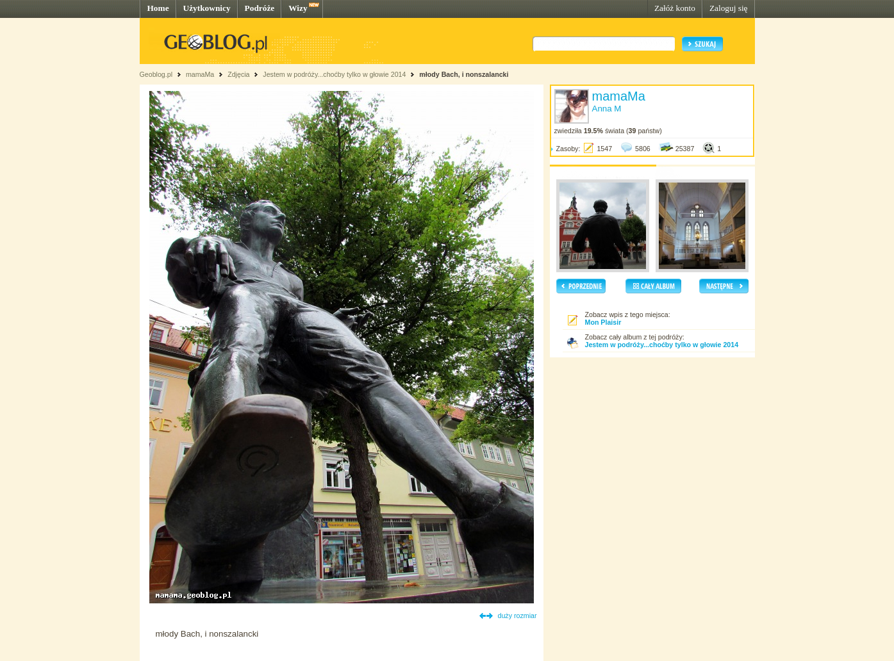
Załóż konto (674, 8)
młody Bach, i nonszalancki (463, 74)
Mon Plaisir (603, 322)
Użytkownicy (207, 8)
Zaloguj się (728, 8)
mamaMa (200, 74)
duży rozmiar (517, 615)
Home (158, 8)
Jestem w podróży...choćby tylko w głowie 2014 (334, 74)
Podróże (260, 8)
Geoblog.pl (156, 74)
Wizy (297, 8)
